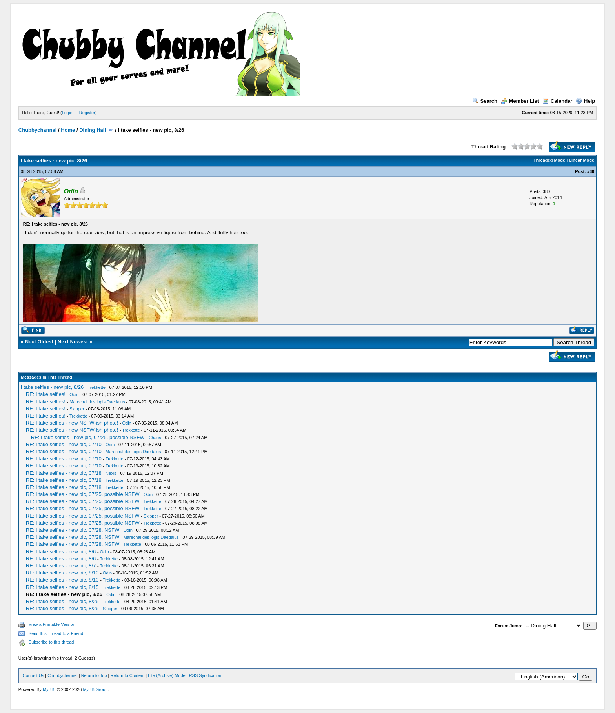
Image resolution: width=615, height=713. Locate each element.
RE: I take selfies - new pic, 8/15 (62, 587)
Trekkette (96, 387)
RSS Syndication (205, 675)
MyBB (48, 689)
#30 (590, 171)
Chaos (155, 437)
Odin (73, 394)
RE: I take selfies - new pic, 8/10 (62, 573)
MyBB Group (95, 689)
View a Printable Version (52, 624)
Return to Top (94, 675)
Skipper (76, 409)
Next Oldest (39, 342)
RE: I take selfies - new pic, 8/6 (61, 551)
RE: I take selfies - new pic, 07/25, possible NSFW (88, 437)
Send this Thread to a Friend (56, 633)
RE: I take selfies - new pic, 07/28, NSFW (72, 530)
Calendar (557, 101)
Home (68, 130)
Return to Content (127, 675)
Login (67, 112)
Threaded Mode (549, 160)
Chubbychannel (37, 130)
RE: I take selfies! (46, 394)
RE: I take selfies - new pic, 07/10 (64, 444)
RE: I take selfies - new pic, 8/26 (62, 601)
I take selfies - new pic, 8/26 (52, 387)
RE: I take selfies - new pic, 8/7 (61, 566)
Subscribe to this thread (51, 642)
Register (87, 112)
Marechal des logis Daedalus (97, 401)
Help (585, 101)
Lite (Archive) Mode (166, 675)
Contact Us (33, 675)
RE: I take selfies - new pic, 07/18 (64, 473)
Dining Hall (92, 130)
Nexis (111, 473)
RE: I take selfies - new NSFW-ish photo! (72, 423)
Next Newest (73, 342)
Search (484, 101)
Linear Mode (581, 160)
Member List (520, 101)
